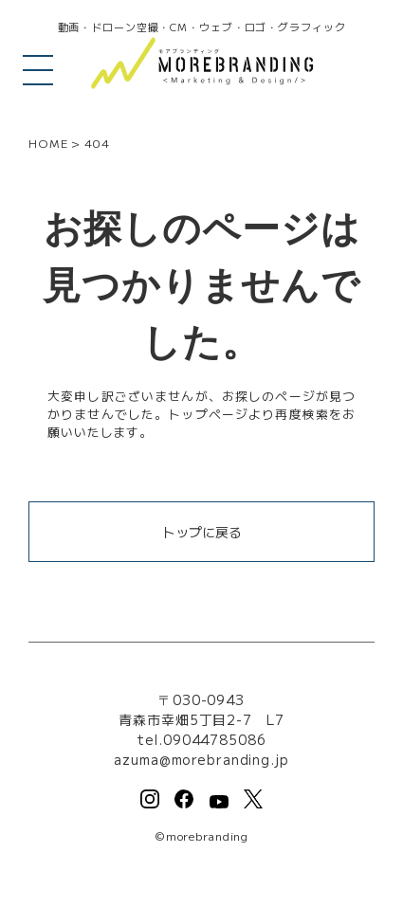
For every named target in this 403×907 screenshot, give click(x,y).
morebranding (207, 835)
